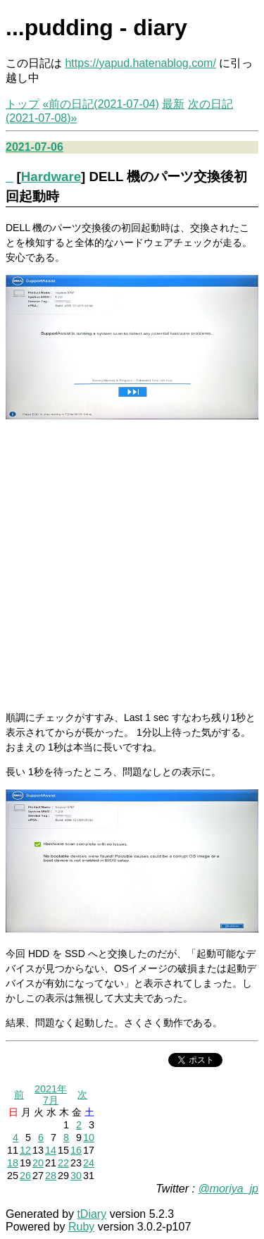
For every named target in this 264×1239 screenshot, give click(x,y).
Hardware (51, 176)
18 (12, 1163)
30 (76, 1175)
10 (88, 1137)
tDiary (91, 1214)
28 (50, 1175)
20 (38, 1163)
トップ (22, 104)
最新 (173, 104)
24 (88, 1163)
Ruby (81, 1227)
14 (50, 1150)
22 (63, 1163)
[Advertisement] (132, 565)
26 (25, 1175)
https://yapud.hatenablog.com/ (140, 63)
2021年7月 (50, 1094)
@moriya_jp (228, 1189)
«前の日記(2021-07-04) (100, 104)
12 (25, 1150)
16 (76, 1150)
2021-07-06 (34, 147)
